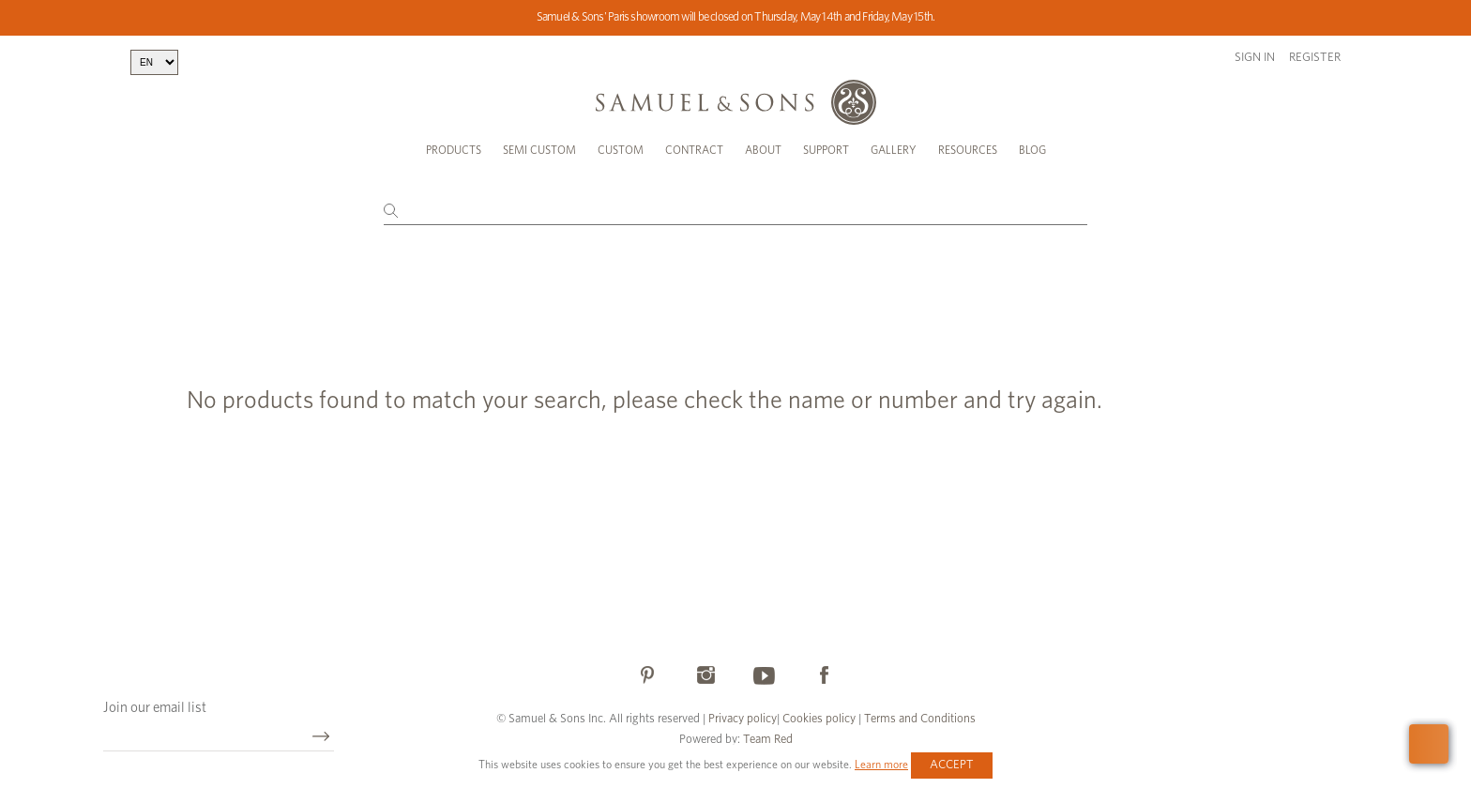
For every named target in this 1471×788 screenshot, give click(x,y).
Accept (952, 765)
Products (453, 150)
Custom (621, 150)
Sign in (1255, 58)
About (763, 150)
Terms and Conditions (918, 719)
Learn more (881, 764)
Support (826, 150)
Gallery (894, 150)
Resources (967, 150)
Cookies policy (819, 719)
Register (1315, 58)
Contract (694, 150)
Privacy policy (742, 719)
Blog (1032, 150)
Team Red (768, 740)
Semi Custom (539, 150)
